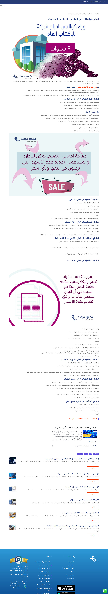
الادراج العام (96, 453)
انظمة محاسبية (71, 565)
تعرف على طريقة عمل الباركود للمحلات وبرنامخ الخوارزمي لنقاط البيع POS (73, 525)
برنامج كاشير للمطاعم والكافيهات (43, 585)
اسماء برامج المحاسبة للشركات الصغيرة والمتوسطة (81, 512)
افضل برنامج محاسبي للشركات (43, 578)
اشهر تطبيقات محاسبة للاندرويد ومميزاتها (84, 499)
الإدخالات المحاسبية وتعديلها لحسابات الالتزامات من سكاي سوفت (83, 418)
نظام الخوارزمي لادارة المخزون (44, 575)
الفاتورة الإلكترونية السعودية (44, 568)
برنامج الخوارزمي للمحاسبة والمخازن (42, 561)
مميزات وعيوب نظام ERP (45, 571)
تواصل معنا (71, 581)
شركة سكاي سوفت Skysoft (68, 568)
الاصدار (90, 453)
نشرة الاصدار (80, 453)
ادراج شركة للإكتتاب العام (87, 86)
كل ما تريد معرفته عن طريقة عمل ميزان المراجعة (82, 486)
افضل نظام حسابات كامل (45, 581)
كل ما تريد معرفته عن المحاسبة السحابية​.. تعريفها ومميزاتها (78, 473)
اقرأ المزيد (93, 468)
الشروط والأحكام (70, 578)
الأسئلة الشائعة (71, 561)
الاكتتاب (85, 453)
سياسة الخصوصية (70, 575)
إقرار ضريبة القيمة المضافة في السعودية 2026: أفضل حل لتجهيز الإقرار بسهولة (72, 458)
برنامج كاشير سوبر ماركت (45, 565)
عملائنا (72, 571)
